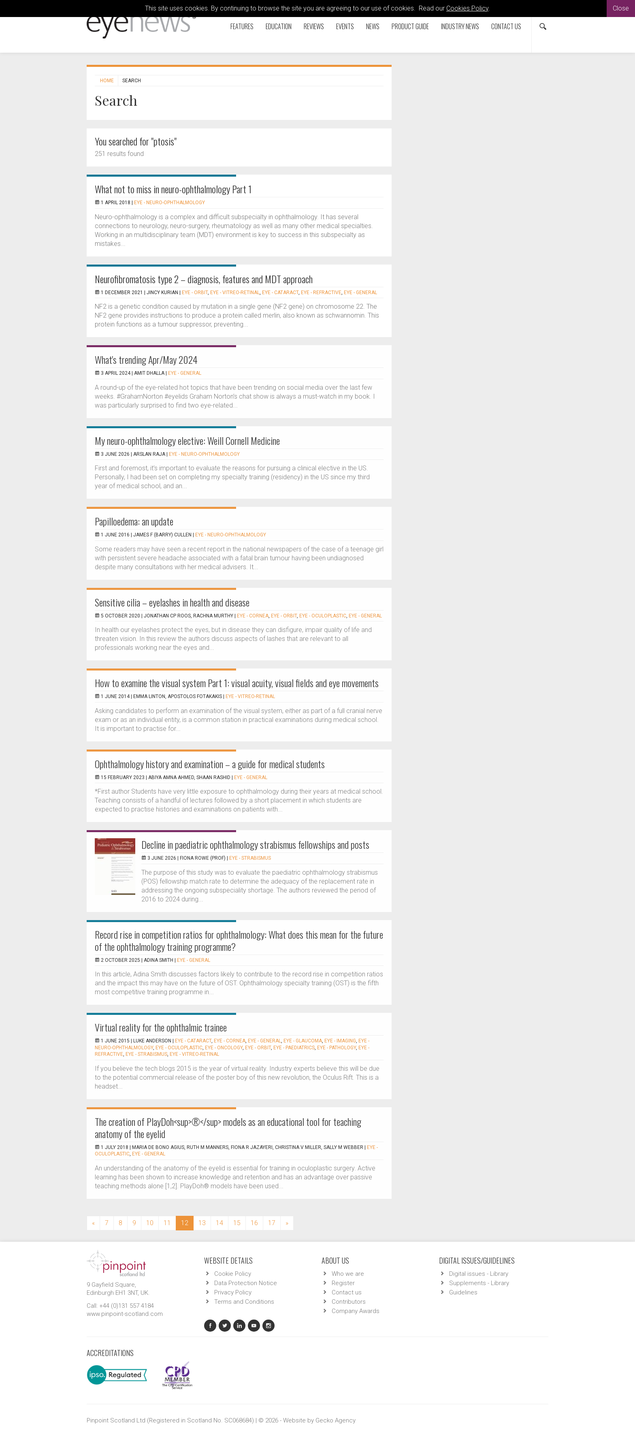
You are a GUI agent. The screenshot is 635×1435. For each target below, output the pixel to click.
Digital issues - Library (478, 1273)
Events (345, 26)
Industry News (460, 26)
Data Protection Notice (245, 1283)
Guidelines (463, 1292)
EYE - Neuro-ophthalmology (169, 202)
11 (167, 1223)
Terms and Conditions (244, 1301)
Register (343, 1283)
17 (271, 1223)
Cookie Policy (232, 1273)
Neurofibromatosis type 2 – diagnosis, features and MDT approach (204, 278)
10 (149, 1223)
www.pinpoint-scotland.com (125, 1314)
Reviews (314, 26)
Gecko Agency (335, 1420)
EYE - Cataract (280, 292)
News (372, 26)
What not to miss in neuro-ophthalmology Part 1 (173, 189)
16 (254, 1223)
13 (202, 1223)
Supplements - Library (479, 1283)
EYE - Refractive (321, 292)
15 (237, 1223)
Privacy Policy (232, 1292)
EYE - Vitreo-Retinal (235, 292)
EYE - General (360, 292)
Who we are (348, 1273)
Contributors (349, 1301)
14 (219, 1223)
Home (107, 80)
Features (242, 26)
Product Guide (410, 26)
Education (279, 26)
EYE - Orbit (195, 292)
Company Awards (355, 1311)
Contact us (506, 26)
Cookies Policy (467, 8)
